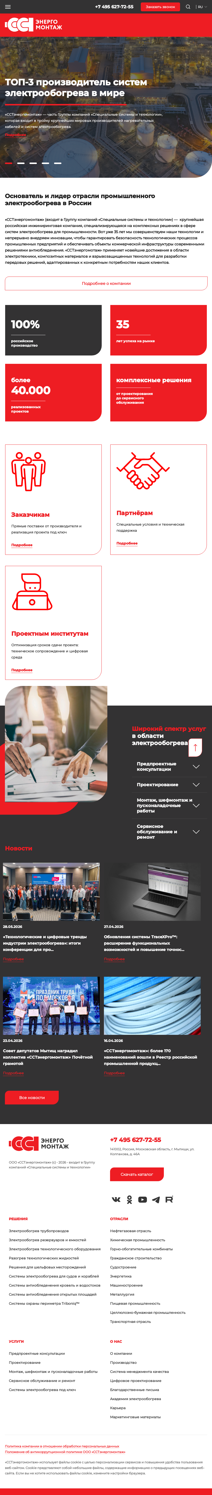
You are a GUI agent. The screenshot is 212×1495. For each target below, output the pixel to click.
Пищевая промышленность (135, 1303)
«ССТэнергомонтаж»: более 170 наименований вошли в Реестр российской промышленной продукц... (150, 1057)
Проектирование (25, 1362)
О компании (121, 1353)
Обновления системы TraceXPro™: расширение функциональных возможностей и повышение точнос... (144, 943)
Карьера (118, 1408)
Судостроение (123, 1267)
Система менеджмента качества (139, 1371)
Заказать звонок (160, 7)
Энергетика (120, 1276)
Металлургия (122, 1294)
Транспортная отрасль (130, 1321)
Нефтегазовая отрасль (130, 1231)
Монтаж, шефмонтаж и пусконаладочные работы (53, 1371)
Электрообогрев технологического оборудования (54, 1249)
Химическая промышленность (137, 1240)
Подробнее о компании (106, 283)
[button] (8, 7)
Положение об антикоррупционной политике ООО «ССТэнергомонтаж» (65, 1452)
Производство (123, 1362)
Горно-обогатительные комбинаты (141, 1249)
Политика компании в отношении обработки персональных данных (62, 1446)
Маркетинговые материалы (135, 1417)
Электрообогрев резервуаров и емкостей (47, 1240)
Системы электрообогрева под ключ (42, 1390)
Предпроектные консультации (37, 1353)
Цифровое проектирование (135, 1381)
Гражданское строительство (136, 1258)
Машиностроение (126, 1285)
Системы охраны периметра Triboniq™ (44, 1303)
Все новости (32, 1097)
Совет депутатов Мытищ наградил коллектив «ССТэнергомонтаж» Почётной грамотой (48, 1057)
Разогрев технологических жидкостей (44, 1258)
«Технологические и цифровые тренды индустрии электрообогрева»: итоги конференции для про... (45, 943)
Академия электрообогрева (135, 1399)
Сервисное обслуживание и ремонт (42, 1381)
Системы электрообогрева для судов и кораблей (54, 1276)
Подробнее (15, 135)
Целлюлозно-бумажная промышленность (147, 1312)
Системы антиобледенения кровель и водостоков (54, 1285)
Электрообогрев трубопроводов (39, 1231)
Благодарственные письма (134, 1390)
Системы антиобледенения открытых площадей (53, 1294)
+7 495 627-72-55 (114, 7)
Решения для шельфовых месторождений (47, 1267)
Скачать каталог (137, 1174)
